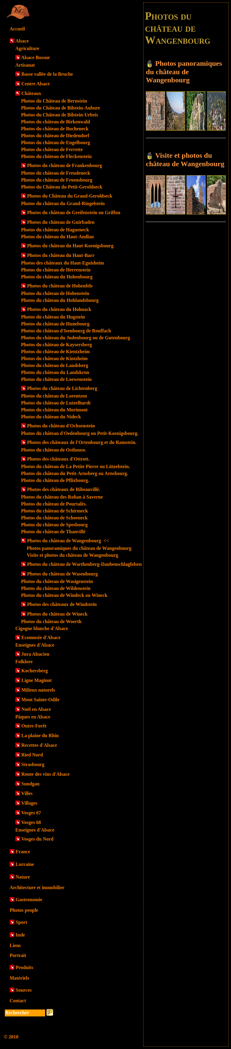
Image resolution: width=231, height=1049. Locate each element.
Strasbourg (32, 764)
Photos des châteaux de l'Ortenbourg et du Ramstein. (82, 442)
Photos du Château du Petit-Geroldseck (61, 186)
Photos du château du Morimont (54, 409)
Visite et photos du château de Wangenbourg (72, 555)
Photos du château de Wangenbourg (68, 540)
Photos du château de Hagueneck (55, 229)
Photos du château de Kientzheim (55, 351)
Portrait (18, 955)
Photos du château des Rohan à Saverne (62, 496)
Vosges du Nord (37, 838)
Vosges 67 (31, 812)
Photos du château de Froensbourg (56, 179)
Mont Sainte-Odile (40, 699)
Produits (24, 967)
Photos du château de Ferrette (52, 149)
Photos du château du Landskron (55, 372)
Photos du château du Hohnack (59, 309)
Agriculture (27, 48)
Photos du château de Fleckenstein (56, 156)
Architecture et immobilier (37, 887)
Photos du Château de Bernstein (54, 100)
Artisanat (25, 65)
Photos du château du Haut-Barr (60, 255)
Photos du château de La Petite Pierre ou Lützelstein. (75, 466)
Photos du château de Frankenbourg (64, 165)
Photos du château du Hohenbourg (56, 276)
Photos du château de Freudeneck (55, 173)
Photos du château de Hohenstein (55, 293)
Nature (23, 876)
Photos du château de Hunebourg (55, 323)
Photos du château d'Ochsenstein (61, 425)
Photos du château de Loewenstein (56, 379)
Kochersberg (34, 670)
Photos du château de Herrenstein (56, 269)
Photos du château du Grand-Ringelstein (63, 203)
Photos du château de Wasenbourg (62, 573)
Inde (20, 934)
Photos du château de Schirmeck (54, 510)
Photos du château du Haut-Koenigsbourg (70, 245)
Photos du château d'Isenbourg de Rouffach (66, 330)
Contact (18, 1000)
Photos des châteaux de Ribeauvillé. (63, 489)
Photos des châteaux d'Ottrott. (58, 458)
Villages (29, 803)
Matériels (19, 978)
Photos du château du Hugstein (53, 316)
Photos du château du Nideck (51, 416)
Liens (15, 945)
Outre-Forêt (33, 725)
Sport (21, 922)
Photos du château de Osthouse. (53, 449)
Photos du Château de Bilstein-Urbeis (59, 114)
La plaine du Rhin (40, 735)
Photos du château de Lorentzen (54, 395)
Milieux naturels (38, 689)
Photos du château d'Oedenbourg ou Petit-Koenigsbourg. (79, 433)
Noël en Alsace (36, 709)
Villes (27, 793)
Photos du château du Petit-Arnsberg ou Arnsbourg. (74, 473)
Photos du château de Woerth (51, 621)
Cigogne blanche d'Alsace (41, 628)
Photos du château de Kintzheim (54, 358)
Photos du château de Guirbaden (60, 222)
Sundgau (30, 783)
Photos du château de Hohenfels (60, 285)
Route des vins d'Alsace (45, 774)
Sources (24, 990)
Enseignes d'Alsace (34, 645)
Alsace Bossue (35, 57)
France (23, 851)
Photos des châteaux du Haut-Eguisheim (62, 262)
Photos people (24, 910)
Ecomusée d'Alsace (40, 637)
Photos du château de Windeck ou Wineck (64, 595)
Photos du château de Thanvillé (53, 531)
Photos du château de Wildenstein (56, 588)
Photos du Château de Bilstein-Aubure (60, 107)
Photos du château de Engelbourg (55, 142)
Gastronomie (29, 899)
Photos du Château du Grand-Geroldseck (69, 195)
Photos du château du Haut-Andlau (57, 236)
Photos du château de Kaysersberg (56, 344)
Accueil (17, 28)
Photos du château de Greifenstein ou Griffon (73, 212)
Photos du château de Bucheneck (54, 128)
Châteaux (31, 93)
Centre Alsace (35, 83)
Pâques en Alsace (32, 716)
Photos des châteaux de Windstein (62, 604)
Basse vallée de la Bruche (47, 74)
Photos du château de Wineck (57, 613)
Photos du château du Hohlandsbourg (60, 300)
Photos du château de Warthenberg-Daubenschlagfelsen (84, 564)
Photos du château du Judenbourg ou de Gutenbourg (75, 337)
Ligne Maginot (36, 680)
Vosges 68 (31, 822)
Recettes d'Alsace (39, 745)
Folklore (23, 661)
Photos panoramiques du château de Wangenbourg (79, 548)
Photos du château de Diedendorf (55, 135)
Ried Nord (32, 754)
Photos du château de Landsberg (54, 365)
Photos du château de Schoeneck (54, 517)
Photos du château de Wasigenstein (57, 581)
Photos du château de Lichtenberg (62, 388)
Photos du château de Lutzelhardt (56, 402)
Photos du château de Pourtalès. (54, 503)
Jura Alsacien (35, 654)
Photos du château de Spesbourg (54, 524)
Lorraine (25, 864)
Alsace (22, 40)
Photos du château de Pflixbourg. (55, 480)
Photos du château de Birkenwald (55, 121)
